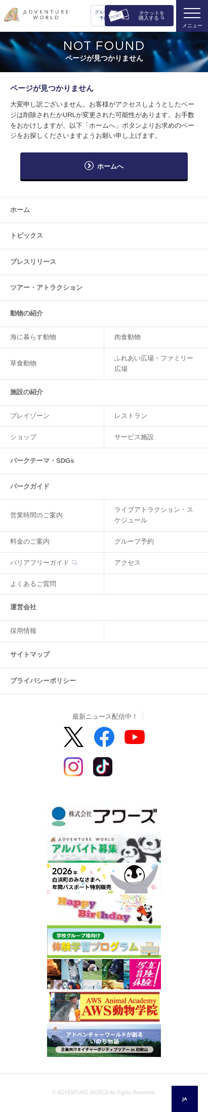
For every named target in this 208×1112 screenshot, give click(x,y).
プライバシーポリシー (43, 680)
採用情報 (23, 630)
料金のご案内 (30, 541)
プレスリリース (33, 262)
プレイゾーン (30, 415)
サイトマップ (30, 654)
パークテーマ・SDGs (42, 460)
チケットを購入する (151, 15)
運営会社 (23, 607)
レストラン (130, 415)
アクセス (127, 562)
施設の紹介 (26, 392)
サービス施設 (134, 437)
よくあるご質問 (33, 584)
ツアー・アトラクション (46, 287)
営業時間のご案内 (36, 515)
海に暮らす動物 (33, 337)
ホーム (20, 210)
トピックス (26, 235)
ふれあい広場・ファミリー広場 (153, 363)
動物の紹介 (26, 313)
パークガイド (30, 486)
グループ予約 (104, 15)
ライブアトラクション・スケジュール (153, 515)
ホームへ (110, 166)
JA (184, 1098)
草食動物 (23, 363)
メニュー (192, 25)
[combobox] (185, 1099)
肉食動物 (127, 337)
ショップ (23, 437)
